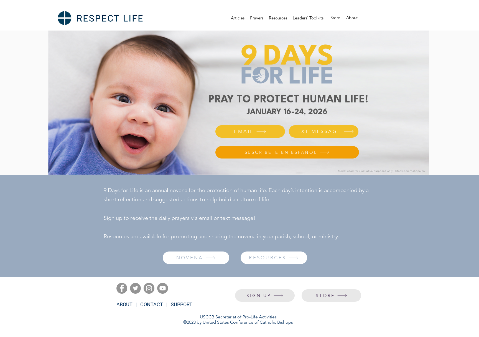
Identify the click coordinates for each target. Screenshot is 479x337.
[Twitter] (135, 288)
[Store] (335, 17)
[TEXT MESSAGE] (323, 131)
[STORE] (331, 295)
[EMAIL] (250, 131)
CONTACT (151, 304)
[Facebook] (121, 288)
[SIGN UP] (265, 295)
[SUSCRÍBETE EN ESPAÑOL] (287, 152)
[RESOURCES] (274, 258)
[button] (278, 18)
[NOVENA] (196, 258)
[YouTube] (162, 288)
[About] (352, 17)
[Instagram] (149, 288)
